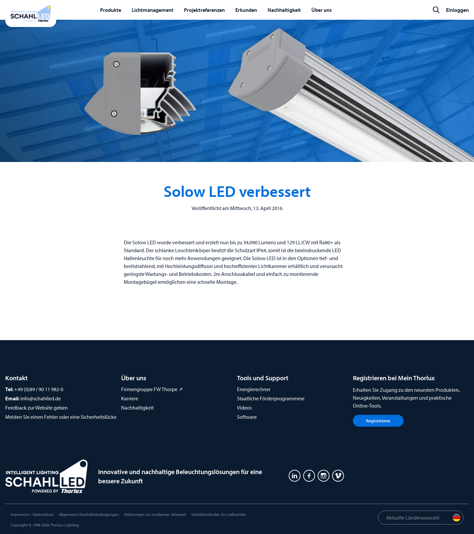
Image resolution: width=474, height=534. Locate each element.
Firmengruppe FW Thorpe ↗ (152, 389)
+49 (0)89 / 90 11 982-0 (38, 389)
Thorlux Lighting (64, 524)
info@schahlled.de (40, 398)
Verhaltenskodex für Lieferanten (218, 514)
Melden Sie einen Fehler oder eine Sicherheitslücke (61, 417)
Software (247, 417)
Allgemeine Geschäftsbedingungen (89, 514)
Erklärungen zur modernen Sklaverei (155, 514)
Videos (244, 407)
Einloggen (457, 10)
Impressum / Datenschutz (32, 514)
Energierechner (254, 389)
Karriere (129, 398)
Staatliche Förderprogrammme (270, 398)
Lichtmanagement (152, 10)
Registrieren (378, 421)
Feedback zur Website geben (36, 407)
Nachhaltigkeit (137, 407)
